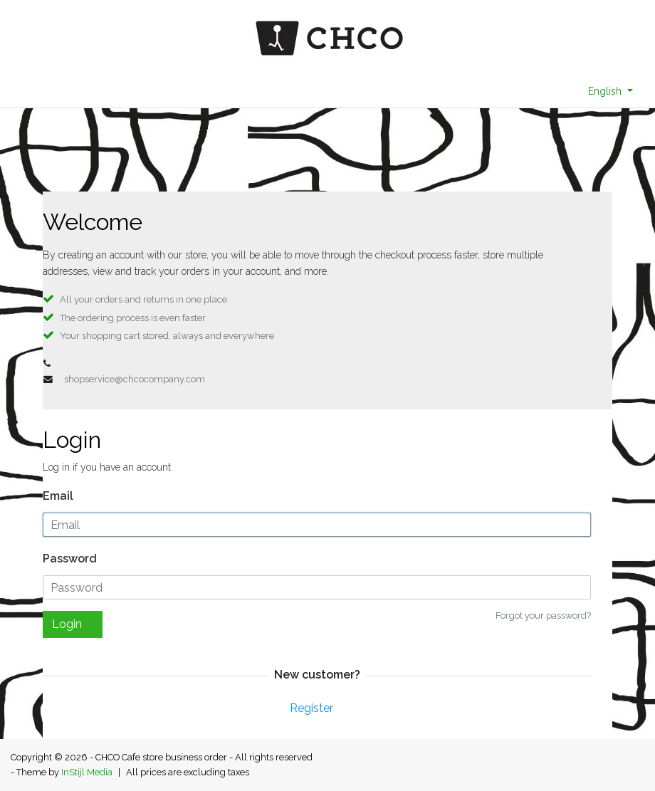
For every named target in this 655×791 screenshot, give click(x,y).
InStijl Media (86, 772)
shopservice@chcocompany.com (134, 379)
